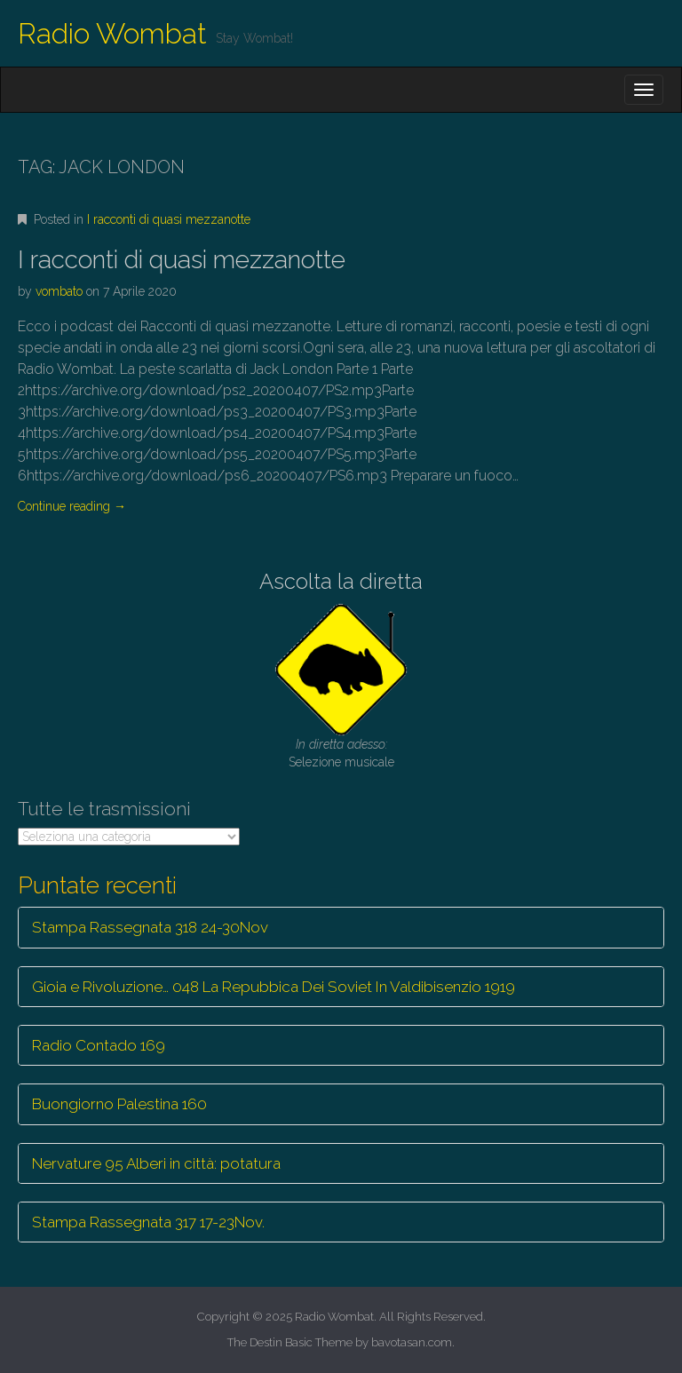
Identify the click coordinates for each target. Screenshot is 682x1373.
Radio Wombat (112, 33)
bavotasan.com (411, 1342)
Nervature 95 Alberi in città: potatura (156, 1163)
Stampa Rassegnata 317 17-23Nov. (148, 1222)
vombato (59, 291)
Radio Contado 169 (98, 1045)
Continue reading (72, 506)
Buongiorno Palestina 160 (119, 1104)
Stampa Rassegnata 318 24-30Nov (150, 927)
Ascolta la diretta (341, 581)
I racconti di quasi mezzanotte (168, 219)
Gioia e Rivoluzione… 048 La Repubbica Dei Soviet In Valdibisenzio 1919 (273, 987)
